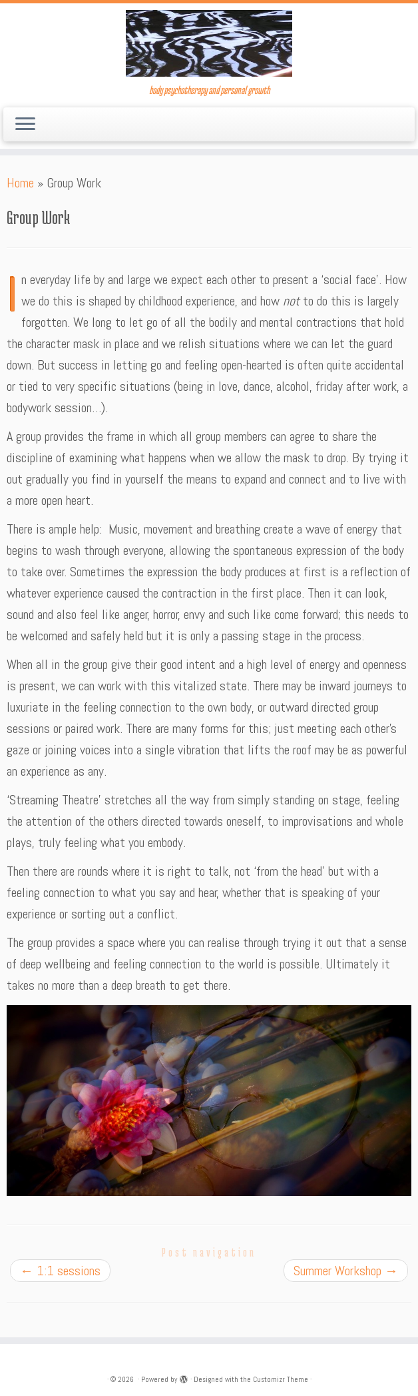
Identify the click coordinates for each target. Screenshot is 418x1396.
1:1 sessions (60, 1270)
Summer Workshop (346, 1270)
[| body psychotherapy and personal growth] (209, 43)
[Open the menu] (25, 125)
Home (20, 182)
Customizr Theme (280, 1379)
